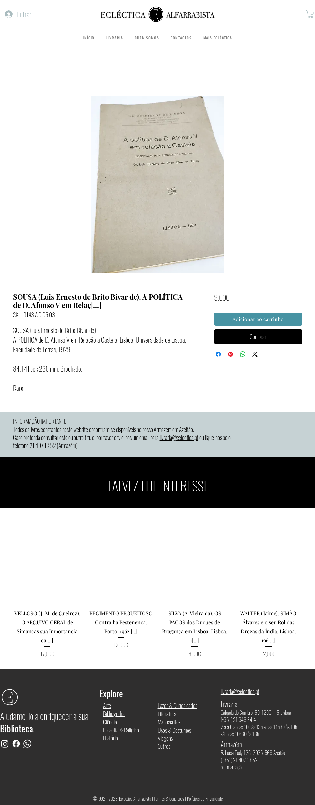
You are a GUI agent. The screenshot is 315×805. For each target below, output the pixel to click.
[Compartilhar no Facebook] (218, 354)
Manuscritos (169, 722)
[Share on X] (255, 354)
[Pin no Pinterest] (230, 354)
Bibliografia (114, 713)
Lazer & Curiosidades (177, 705)
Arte (107, 705)
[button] (310, 14)
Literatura (167, 714)
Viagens (165, 738)
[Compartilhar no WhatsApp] (243, 354)
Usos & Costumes (174, 730)
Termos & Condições (169, 798)
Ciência (110, 722)
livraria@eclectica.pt (179, 437)
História (110, 738)
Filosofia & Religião (121, 730)
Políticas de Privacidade (205, 798)
